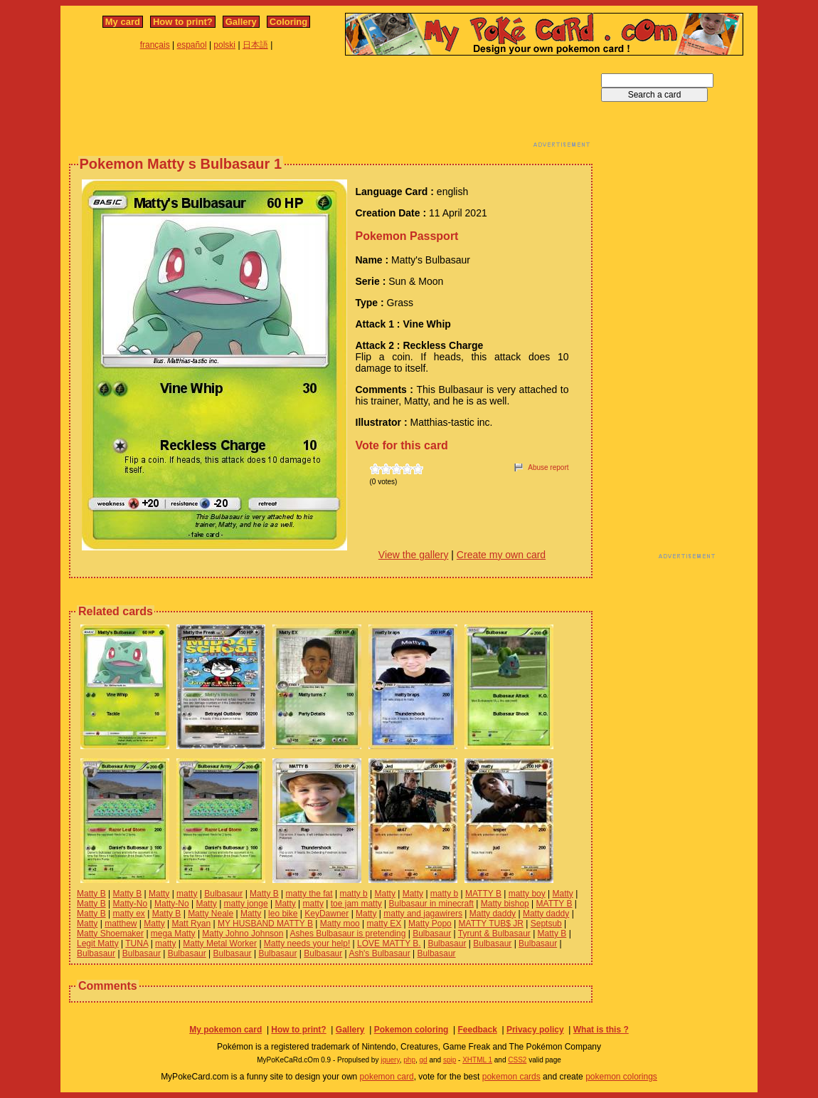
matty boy (527, 894)
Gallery (241, 21)
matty (186, 894)
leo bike (282, 914)
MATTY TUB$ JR (491, 924)
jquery (390, 1060)
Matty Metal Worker (220, 943)
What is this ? (601, 1030)
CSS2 (517, 1060)
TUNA (136, 943)
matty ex (128, 914)
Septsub (546, 924)
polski (224, 45)
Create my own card (501, 554)
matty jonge (246, 904)
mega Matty (173, 933)
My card (122, 21)
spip (449, 1060)
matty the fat (309, 894)
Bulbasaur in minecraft (431, 904)
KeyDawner (326, 914)
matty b (353, 894)
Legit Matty (98, 943)
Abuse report (548, 467)
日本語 (255, 45)
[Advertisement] (331, 105)
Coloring (288, 21)
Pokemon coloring (411, 1030)
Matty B (91, 894)
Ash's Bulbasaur (379, 953)
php (409, 1060)
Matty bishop (505, 904)
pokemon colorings (621, 1077)
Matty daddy (492, 914)
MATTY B (483, 894)
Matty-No (129, 904)
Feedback (476, 1030)
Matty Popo (430, 924)
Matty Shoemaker (110, 933)
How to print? (183, 21)
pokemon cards (511, 1077)
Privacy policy (535, 1030)
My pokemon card (225, 1030)
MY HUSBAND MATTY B (265, 924)
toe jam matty (356, 904)
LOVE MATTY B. (389, 943)
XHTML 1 (477, 1060)
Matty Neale (210, 914)
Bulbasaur (223, 894)
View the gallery (413, 554)
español (192, 45)
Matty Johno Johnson (242, 933)
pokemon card (387, 1077)
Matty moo (340, 924)
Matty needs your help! (307, 943)
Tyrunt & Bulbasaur (494, 933)
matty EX (384, 924)
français (155, 45)
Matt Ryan (191, 924)
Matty (159, 894)
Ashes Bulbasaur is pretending (348, 933)
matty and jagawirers (422, 914)
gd (423, 1060)
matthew (121, 924)
